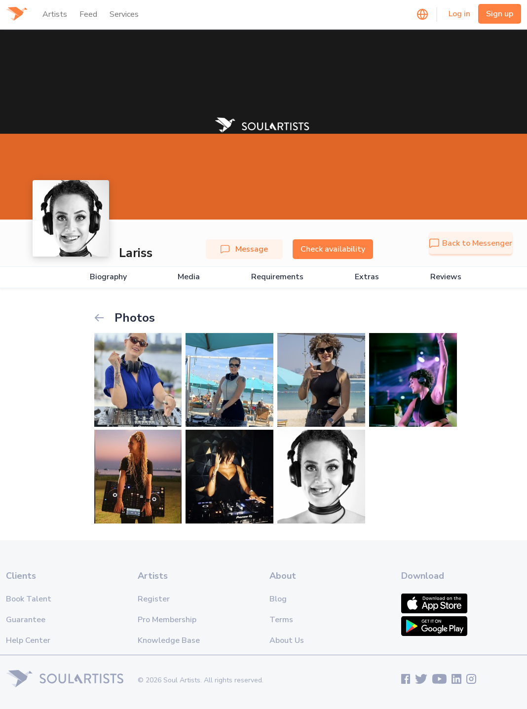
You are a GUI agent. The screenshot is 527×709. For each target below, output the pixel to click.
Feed (88, 14)
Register (154, 599)
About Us (286, 640)
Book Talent (28, 599)
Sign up (499, 13)
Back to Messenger (470, 243)
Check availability (333, 249)
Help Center (28, 640)
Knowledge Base (169, 640)
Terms (281, 620)
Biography (108, 277)
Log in (459, 13)
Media (189, 277)
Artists (54, 14)
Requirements (277, 277)
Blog (278, 599)
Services (124, 14)
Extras (367, 277)
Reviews (445, 277)
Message (244, 249)
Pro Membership (167, 620)
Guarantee (25, 620)
